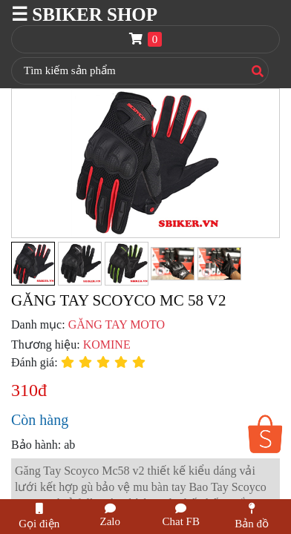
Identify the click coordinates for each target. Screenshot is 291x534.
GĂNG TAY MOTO (116, 324)
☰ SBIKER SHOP (84, 14)
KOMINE (107, 344)
